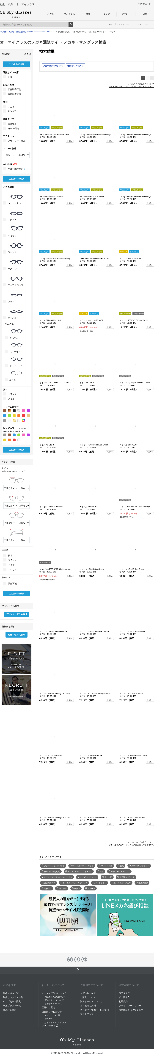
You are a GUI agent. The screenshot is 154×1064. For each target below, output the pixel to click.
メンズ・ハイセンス (88, 877)
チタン (77, 888)
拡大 (71, 141)
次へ (152, 78)
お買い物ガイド (144, 4)
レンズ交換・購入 (12, 1001)
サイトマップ (87, 1014)
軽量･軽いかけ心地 (52, 871)
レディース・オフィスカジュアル (58, 877)
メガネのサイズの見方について (141, 84)
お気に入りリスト (119, 24)
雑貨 (88, 14)
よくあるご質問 (88, 1005)
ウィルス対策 (106, 865)
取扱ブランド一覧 (12, 1005)
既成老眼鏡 (143, 883)
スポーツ (91, 888)
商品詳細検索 (9, 1010)
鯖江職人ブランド (127, 877)
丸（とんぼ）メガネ (122, 883)
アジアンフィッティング (54, 865)
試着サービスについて (91, 1001)
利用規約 (123, 1001)
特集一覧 (48, 1018)
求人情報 (124, 997)
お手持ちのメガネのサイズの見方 (13, 471)
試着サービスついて (53, 1004)
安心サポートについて (54, 1000)
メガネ (50, 14)
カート (143, 24)
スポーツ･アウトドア (140, 865)
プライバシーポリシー (130, 1005)
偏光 (122, 865)
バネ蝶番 (63, 888)
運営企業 (124, 993)
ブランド (126, 14)
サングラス (69, 14)
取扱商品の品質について (55, 997)
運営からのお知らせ (52, 1011)
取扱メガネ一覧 (11, 993)
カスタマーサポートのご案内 (94, 1010)
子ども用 (108, 877)
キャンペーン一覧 (52, 1015)
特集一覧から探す (16, 635)
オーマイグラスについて (54, 993)
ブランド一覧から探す (17, 614)
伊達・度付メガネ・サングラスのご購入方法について (131, 87)
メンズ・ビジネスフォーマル (80, 871)
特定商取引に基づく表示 (131, 1010)
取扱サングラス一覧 (13, 997)
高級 (102, 871)
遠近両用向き (49, 883)
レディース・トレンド (120, 871)
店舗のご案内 (48, 1007)
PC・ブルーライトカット (83, 865)
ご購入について (88, 997)
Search (71, 24)
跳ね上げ (48, 888)
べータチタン (100, 883)
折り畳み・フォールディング (75, 883)
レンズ (107, 14)
